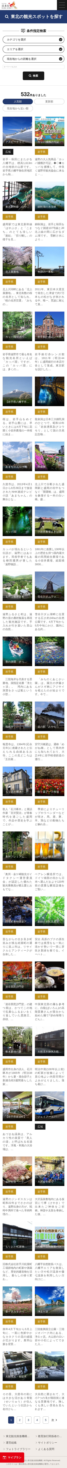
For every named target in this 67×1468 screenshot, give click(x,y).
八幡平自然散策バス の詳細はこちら (49, 1224)
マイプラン (12, 1457)
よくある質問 (44, 1449)
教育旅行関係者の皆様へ (49, 1436)
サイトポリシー (46, 1443)
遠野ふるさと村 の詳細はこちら (17, 575)
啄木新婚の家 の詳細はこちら (17, 1029)
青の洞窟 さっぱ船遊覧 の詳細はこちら (17, 640)
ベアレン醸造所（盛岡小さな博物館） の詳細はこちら (49, 836)
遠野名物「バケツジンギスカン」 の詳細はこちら (17, 1161)
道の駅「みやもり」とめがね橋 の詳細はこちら (49, 706)
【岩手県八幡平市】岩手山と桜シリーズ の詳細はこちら (17, 381)
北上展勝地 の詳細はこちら (17, 250)
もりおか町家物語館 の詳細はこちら (17, 1224)
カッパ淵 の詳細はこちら (17, 510)
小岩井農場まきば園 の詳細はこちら (49, 510)
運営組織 (9, 1443)
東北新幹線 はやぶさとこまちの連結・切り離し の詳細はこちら (17, 186)
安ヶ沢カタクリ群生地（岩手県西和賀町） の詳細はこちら (17, 1291)
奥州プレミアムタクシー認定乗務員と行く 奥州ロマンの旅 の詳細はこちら (17, 837)
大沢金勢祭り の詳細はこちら (49, 1160)
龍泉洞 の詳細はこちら (49, 378)
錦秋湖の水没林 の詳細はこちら (49, 185)
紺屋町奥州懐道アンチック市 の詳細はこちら (17, 899)
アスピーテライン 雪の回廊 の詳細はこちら (17, 120)
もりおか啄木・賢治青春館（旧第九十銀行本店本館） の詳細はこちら (17, 771)
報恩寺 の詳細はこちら (16, 703)
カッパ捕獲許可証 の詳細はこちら (49, 120)
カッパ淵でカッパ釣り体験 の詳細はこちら (17, 315)
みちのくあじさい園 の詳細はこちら (49, 640)
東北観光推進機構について (17, 1436)
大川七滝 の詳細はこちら (49, 1354)
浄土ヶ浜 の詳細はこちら (49, 1289)
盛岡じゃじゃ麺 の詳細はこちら (49, 964)
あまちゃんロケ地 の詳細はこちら (17, 445)
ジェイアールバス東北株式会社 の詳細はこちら (49, 1096)
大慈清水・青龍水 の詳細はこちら (17, 1354)
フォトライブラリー (17, 1449)
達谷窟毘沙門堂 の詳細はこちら (17, 964)
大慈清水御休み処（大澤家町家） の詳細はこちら (49, 1031)
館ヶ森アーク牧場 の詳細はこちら (49, 770)
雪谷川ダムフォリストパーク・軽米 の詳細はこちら (49, 576)
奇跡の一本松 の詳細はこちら (49, 250)
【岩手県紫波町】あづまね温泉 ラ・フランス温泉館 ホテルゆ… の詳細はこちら (17, 1097)
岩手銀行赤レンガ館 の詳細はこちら (49, 315)
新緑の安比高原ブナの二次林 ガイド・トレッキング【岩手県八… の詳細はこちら (49, 902)
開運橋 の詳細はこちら (49, 443)
